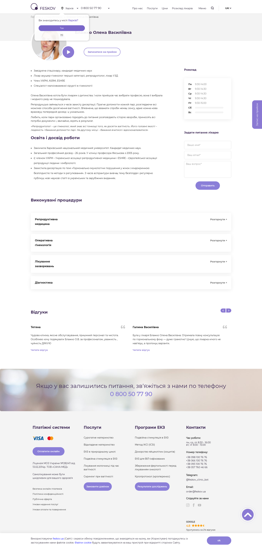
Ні (61, 35)
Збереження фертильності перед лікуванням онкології (155, 467)
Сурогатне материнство (98, 437)
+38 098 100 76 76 (196, 457)
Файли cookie (83, 542)
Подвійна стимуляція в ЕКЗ (100, 458)
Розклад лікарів (182, 8)
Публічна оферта (42, 499)
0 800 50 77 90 (91, 8)
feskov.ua (58, 538)
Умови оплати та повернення (49, 509)
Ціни (165, 8)
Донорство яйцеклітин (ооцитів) (155, 451)
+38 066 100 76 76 (196, 460)
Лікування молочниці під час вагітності (101, 467)
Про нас (137, 8)
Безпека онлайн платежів (47, 488)
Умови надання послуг (45, 504)
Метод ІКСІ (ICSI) (145, 444)
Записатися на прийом (102, 51)
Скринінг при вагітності (98, 476)
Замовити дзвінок (97, 486)
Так (62, 28)
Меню (201, 8)
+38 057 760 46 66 (197, 467)
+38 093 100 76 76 (196, 463)
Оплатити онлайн (48, 451)
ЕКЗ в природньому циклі (100, 451)
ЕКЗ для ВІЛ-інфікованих (150, 458)
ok (219, 540)
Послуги (152, 8)
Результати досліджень (152, 486)
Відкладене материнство (99, 444)
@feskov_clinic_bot (197, 479)
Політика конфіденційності (48, 494)
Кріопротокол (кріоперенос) (152, 476)
